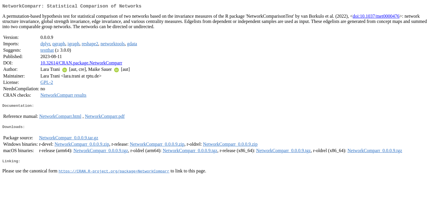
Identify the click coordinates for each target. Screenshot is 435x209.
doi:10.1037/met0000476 (376, 17)
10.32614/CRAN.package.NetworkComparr (81, 64)
